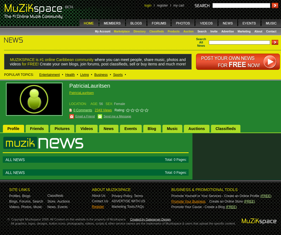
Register (98, 207)
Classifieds (156, 31)
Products (174, 31)
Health (70, 75)
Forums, (25, 201)
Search (201, 31)
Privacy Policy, (122, 196)
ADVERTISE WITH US (128, 201)
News (109, 128)
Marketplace (122, 31)
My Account (103, 31)
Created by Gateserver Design (150, 219)
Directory (140, 31)
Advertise (227, 31)
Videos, (14, 207)
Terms (138, 196)
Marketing (244, 31)
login (147, 5)
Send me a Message (117, 116)
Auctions (196, 128)
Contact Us (100, 201)
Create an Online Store (226, 201)
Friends (37, 128)
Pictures (62, 128)
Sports (118, 75)
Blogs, (13, 201)
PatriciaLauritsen (81, 93)
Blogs (26, 196)
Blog (152, 128)
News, (51, 207)
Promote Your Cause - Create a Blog (198, 207)
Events (130, 128)
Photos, (26, 207)
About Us (98, 196)
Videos (86, 128)
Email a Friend (85, 116)
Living (84, 75)
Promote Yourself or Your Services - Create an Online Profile (215, 196)
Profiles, (15, 196)
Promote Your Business (188, 201)
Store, (51, 201)
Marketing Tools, (124, 207)
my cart (178, 5)
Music (172, 128)
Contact (271, 31)
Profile (13, 128)
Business (101, 75)
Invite (213, 31)
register (162, 5)
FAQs (140, 207)
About (258, 31)
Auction (188, 31)
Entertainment (49, 75)
